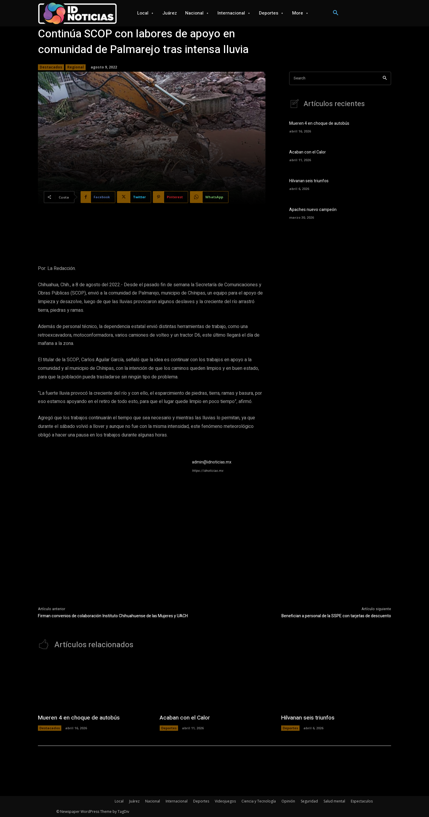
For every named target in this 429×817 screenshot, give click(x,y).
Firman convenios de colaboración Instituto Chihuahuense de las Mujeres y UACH (113, 616)
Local (119, 801)
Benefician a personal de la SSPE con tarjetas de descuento (336, 616)
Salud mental (334, 801)
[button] (336, 13)
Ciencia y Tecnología (258, 801)
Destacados (51, 67)
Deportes (169, 728)
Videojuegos (225, 801)
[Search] (384, 78)
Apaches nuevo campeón (313, 210)
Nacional (152, 801)
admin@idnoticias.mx (211, 462)
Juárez (134, 801)
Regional (75, 67)
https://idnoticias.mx (207, 470)
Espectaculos (362, 801)
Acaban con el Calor (307, 152)
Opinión (288, 801)
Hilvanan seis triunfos (309, 181)
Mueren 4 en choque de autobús (319, 123)
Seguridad (309, 801)
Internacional (177, 801)
